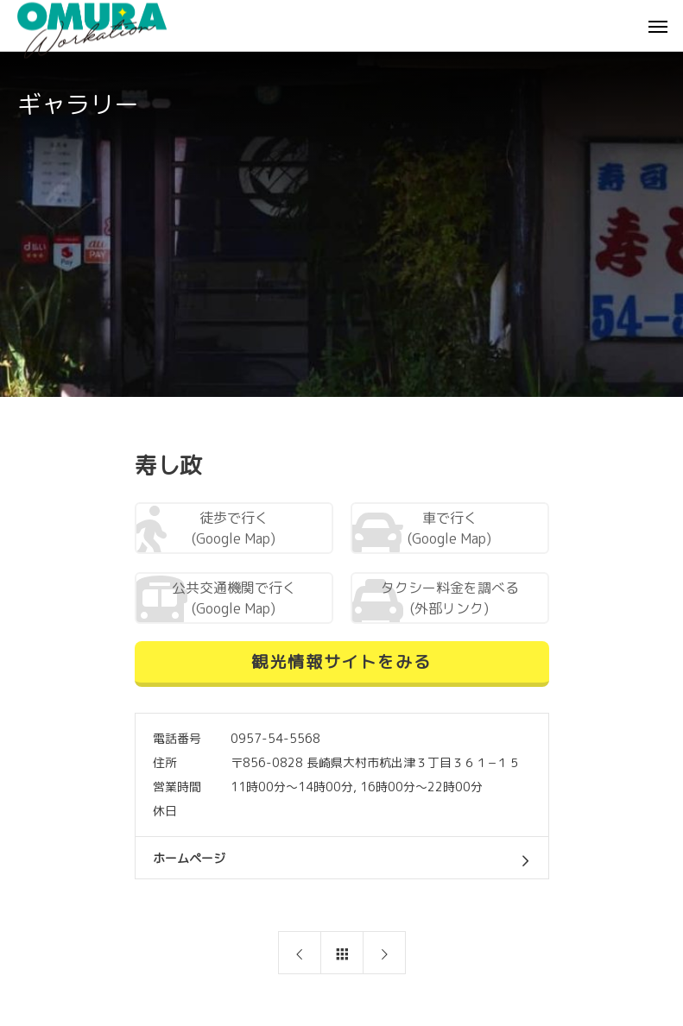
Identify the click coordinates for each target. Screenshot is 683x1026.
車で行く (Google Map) (421, 530)
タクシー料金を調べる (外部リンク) (435, 600)
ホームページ (189, 858)
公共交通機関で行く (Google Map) (215, 600)
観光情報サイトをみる (341, 661)
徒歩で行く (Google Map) (205, 530)
